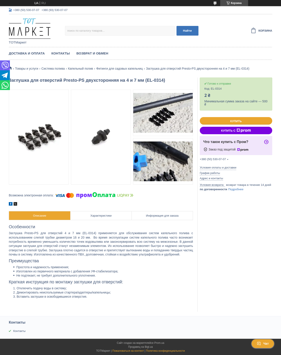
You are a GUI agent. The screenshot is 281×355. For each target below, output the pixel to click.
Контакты (60, 53)
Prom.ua (159, 342)
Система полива (53, 68)
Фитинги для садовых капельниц (119, 68)
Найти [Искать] (187, 30)
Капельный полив (80, 68)
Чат (263, 344)
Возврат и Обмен (92, 53)
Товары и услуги (26, 68)
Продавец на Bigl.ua (140, 346)
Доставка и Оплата (27, 53)
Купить (236, 121)
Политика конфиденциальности (165, 350)
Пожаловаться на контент (128, 350)
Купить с (236, 130)
